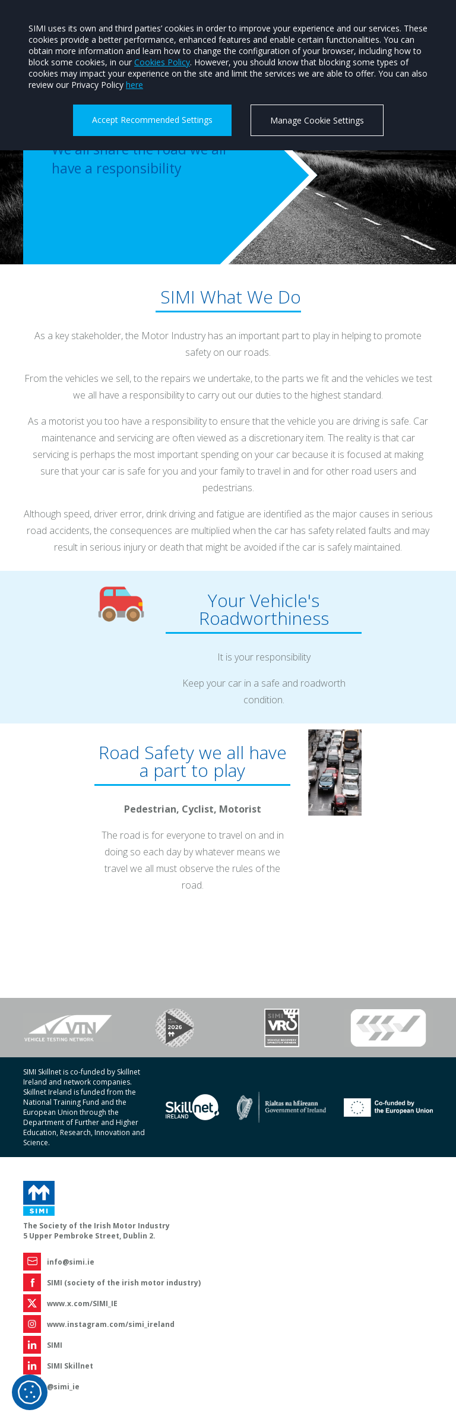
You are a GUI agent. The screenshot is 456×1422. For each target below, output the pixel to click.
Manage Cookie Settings (317, 120)
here (134, 84)
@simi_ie (63, 1387)
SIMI (54, 1345)
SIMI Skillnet (70, 1366)
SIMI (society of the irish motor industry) (124, 1283)
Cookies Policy (162, 62)
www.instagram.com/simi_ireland (111, 1324)
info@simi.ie (70, 1262)
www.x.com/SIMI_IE (82, 1303)
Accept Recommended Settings (152, 119)
